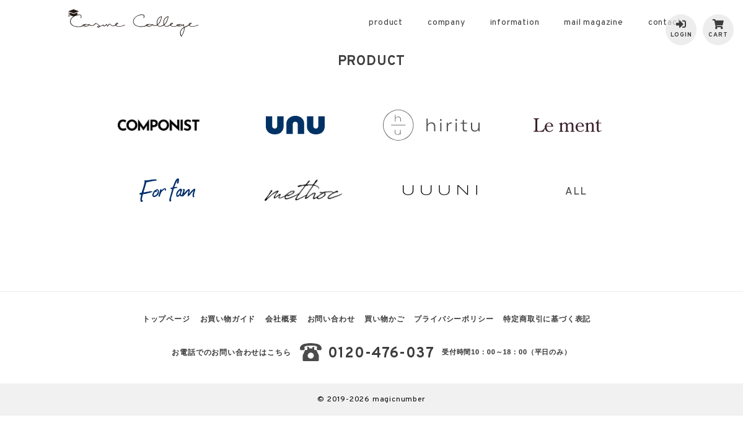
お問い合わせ (331, 319)
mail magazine (593, 22)
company (446, 22)
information (515, 22)
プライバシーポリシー (453, 319)
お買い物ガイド (228, 319)
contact (665, 22)
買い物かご (384, 319)
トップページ (166, 319)
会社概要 (281, 319)
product (386, 22)
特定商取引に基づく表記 (547, 319)
